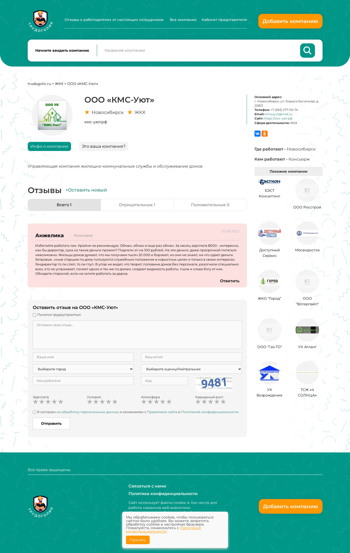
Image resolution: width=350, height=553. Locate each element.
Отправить (51, 424)
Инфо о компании (49, 146)
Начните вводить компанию (62, 50)
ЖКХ (59, 84)
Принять (138, 540)
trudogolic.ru (39, 84)
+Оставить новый (86, 190)
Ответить (229, 281)
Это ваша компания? (103, 146)
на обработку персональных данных (87, 412)
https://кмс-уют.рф (278, 119)
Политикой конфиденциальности (210, 412)
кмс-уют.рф (95, 122)
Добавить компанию (290, 21)
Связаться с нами (147, 486)
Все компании (183, 19)
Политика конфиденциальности (163, 493)
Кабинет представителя (224, 19)
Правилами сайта (162, 412)
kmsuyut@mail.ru (278, 114)
